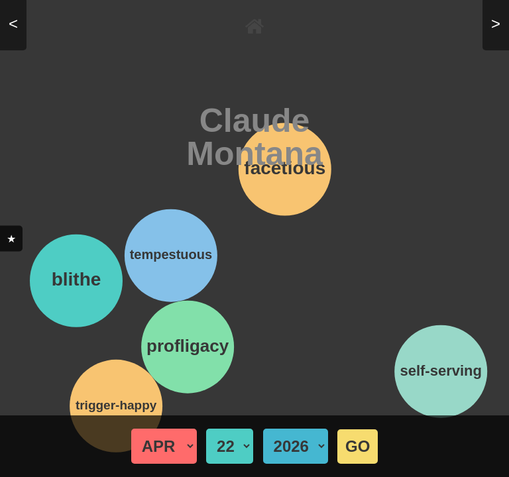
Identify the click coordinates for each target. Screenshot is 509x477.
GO (357, 446)
